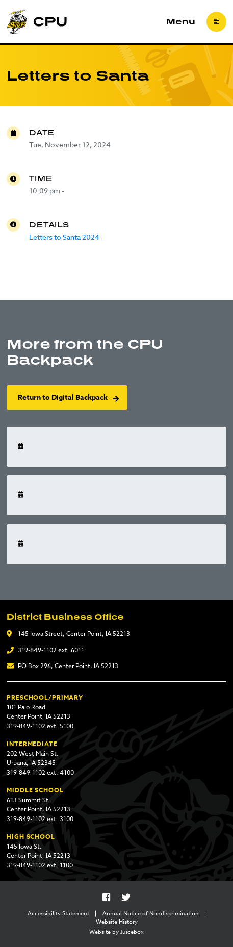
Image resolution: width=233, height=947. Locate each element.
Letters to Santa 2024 (64, 237)
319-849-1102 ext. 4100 (40, 772)
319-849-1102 (37, 650)
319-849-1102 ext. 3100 (40, 818)
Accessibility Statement (58, 914)
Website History (117, 922)
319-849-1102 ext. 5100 (40, 726)
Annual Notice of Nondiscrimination (150, 914)
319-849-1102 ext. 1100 (40, 865)
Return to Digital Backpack (63, 397)
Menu (180, 22)
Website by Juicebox (116, 932)
